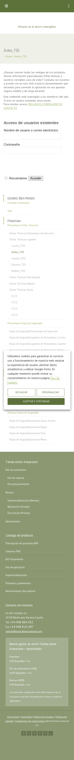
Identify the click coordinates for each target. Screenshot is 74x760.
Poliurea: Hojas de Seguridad (23, 412)
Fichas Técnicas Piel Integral (24, 277)
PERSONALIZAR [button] (50, 392)
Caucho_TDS (18, 258)
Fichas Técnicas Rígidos (22, 283)
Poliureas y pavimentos (18, 583)
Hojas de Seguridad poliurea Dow (27, 433)
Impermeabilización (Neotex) (23, 500)
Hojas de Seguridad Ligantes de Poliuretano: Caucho (37, 343)
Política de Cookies (43, 716)
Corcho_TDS (18, 245)
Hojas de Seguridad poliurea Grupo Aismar (32, 420)
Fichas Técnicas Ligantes (22, 239)
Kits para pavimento (18, 484)
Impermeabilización (16, 575)
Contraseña (12, 144)
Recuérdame (18, 178)
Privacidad (26, 716)
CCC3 (14, 308)
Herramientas (13, 521)
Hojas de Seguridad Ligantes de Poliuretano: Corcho (37, 337)
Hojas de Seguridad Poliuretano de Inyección (33, 331)
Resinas (10, 492)
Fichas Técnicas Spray (21, 289)
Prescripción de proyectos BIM (22, 543)
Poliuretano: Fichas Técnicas (23, 225)
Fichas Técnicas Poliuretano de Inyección (31, 233)
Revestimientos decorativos (20, 591)
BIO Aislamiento (14, 559)
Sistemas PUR (13, 551)
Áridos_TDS (17, 252)
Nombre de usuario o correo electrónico (31, 130)
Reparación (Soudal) (18, 506)
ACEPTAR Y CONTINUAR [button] (36, 401)
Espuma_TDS (18, 264)
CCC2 (14, 302)
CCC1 (14, 296)
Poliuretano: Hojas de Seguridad (25, 323)
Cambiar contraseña (18, 202)
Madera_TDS (18, 271)
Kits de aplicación (15, 567)
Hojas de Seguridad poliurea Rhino (28, 439)
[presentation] (33, 164)
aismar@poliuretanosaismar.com (24, 631)
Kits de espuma (16, 478)
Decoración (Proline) (19, 513)
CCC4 (14, 315)
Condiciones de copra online (30, 721)
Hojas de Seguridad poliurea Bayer (28, 427)
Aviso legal (13, 716)
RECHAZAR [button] (21, 392)
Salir (10, 211)
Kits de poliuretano (16, 469)
